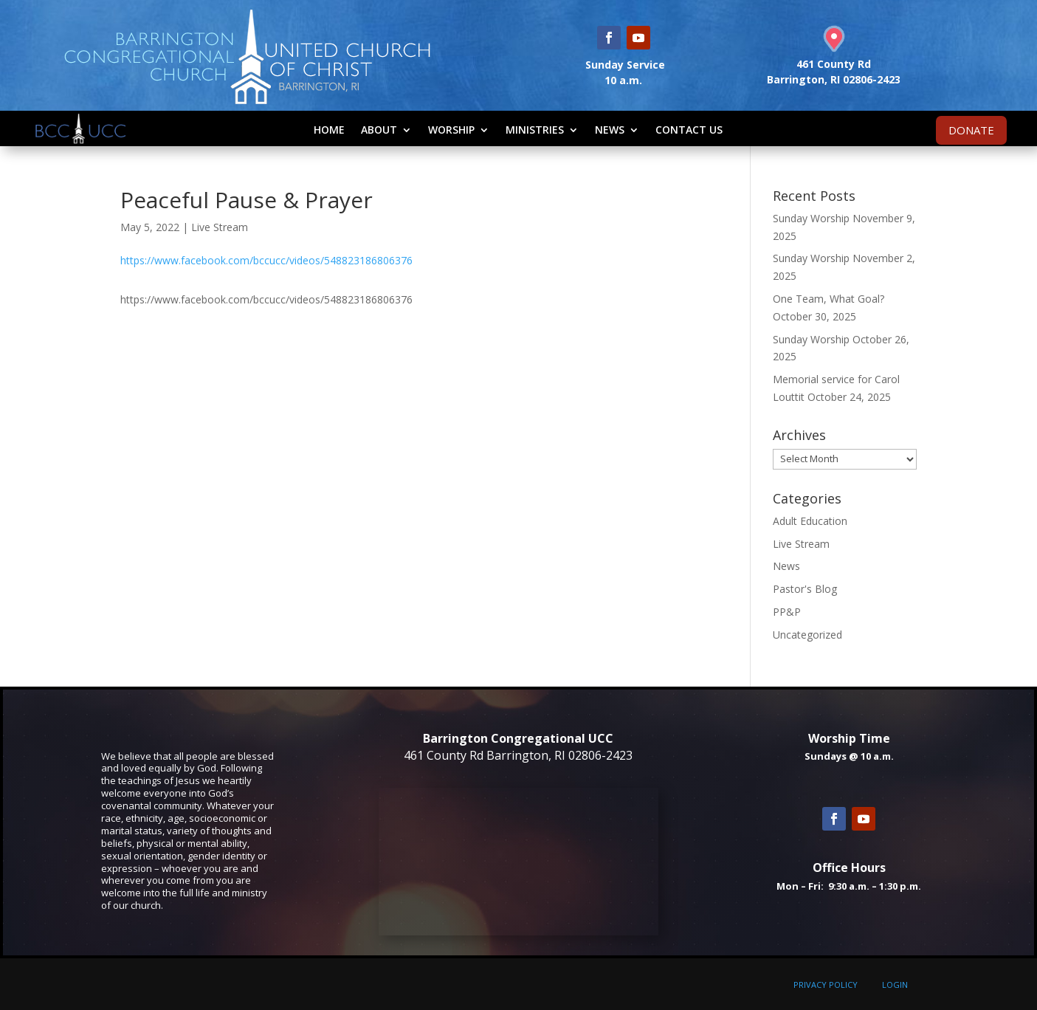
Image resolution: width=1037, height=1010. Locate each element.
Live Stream (219, 227)
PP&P (787, 612)
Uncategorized (807, 635)
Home (329, 130)
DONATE (971, 130)
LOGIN (895, 984)
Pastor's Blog (805, 589)
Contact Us (689, 130)
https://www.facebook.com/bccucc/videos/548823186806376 (266, 260)
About (379, 130)
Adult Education (810, 521)
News (609, 130)
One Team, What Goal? (828, 299)
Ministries (535, 130)
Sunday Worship (811, 218)
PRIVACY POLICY (825, 984)
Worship (451, 130)
